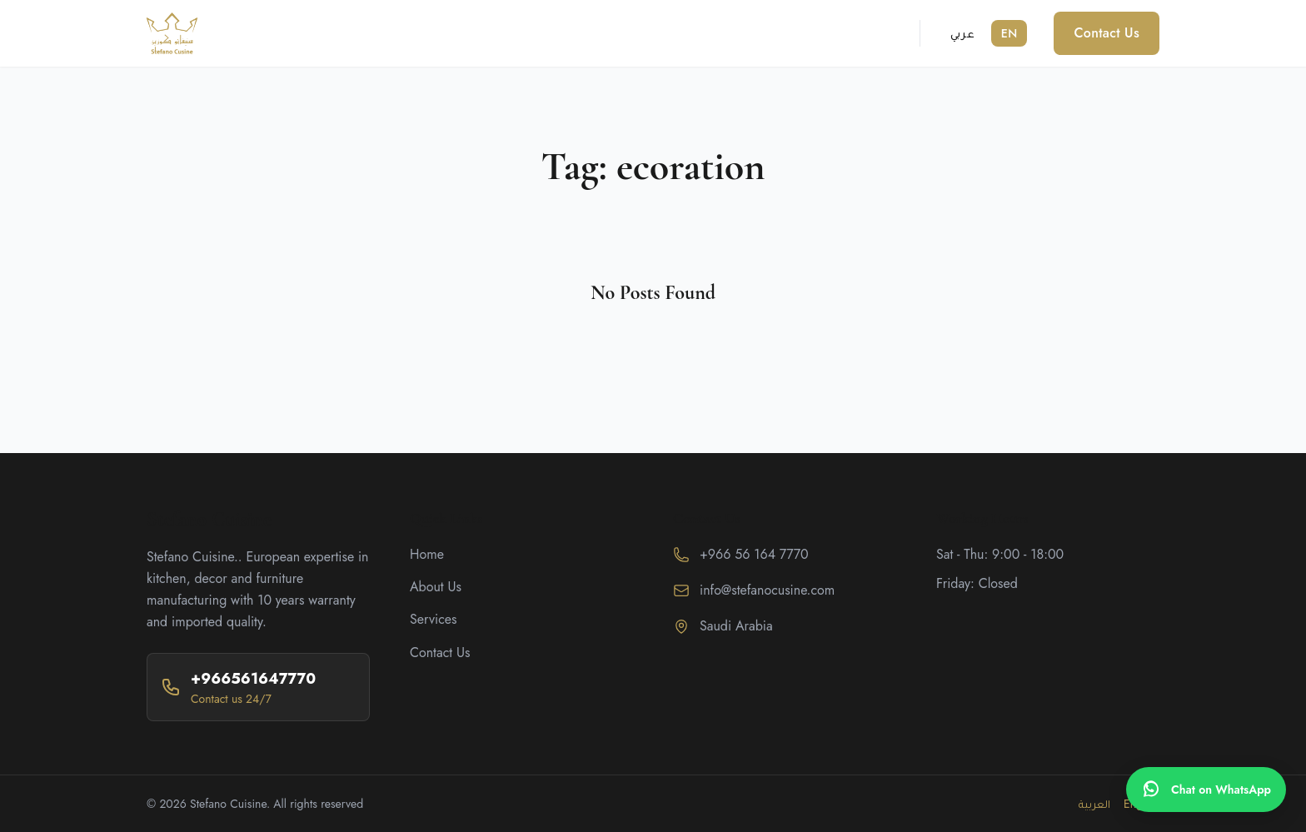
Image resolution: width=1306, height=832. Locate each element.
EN (1009, 33)
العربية (1094, 803)
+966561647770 (253, 679)
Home (427, 554)
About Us (435, 586)
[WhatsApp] (1206, 789)
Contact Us (1106, 32)
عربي (962, 33)
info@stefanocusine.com (767, 590)
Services (433, 619)
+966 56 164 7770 (754, 554)
